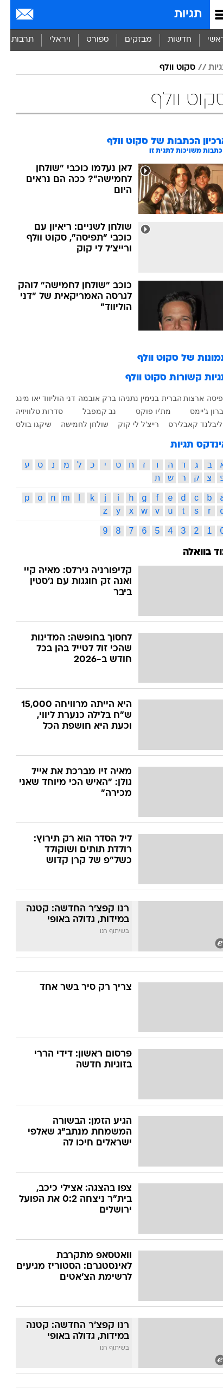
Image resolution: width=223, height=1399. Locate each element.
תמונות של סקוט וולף (172, 358)
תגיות (178, 14)
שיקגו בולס (23, 424)
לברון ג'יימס (199, 411)
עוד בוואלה (195, 552)
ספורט (87, 40)
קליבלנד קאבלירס (188, 424)
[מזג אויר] (44, 15)
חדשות (169, 40)
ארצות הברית (172, 398)
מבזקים (128, 40)
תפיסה (207, 398)
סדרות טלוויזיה (29, 411)
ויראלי (49, 40)
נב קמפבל (89, 411)
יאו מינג (17, 398)
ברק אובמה (87, 398)
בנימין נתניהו (128, 398)
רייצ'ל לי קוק (127, 424)
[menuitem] (169, 40)
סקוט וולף (167, 67)
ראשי (206, 40)
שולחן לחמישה (74, 424)
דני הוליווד (48, 398)
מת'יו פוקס (143, 411)
